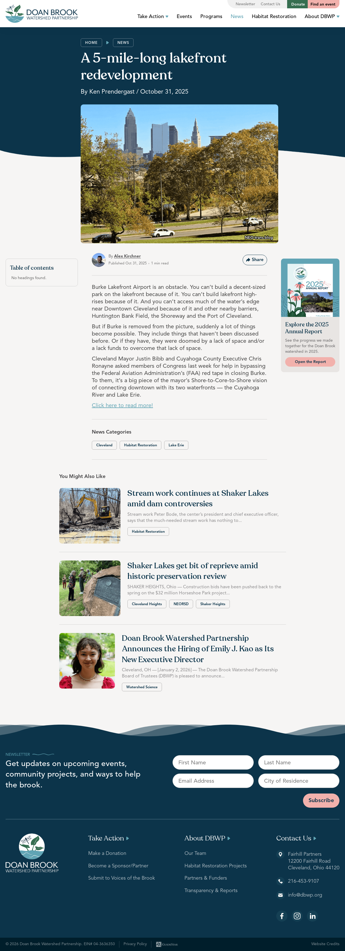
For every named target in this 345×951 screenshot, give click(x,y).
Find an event (322, 4)
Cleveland (104, 445)
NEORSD (181, 604)
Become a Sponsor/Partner (118, 866)
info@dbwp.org (305, 895)
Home (91, 43)
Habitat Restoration (274, 16)
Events (184, 16)
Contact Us (270, 4)
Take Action (152, 16)
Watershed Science (141, 687)
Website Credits (325, 944)
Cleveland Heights (147, 604)
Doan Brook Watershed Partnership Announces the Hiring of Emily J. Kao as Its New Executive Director (198, 649)
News (237, 16)
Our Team (195, 853)
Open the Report (310, 362)
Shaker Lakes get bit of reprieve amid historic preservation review (192, 571)
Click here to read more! (122, 406)
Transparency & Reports (211, 890)
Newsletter (245, 4)
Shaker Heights (212, 604)
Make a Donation (107, 853)
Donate (298, 4)
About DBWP (322, 16)
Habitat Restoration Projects (215, 866)
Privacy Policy (135, 944)
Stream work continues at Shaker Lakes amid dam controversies (197, 498)
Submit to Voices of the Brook (121, 878)
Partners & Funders (205, 878)
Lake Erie (176, 445)
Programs (211, 16)
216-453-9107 (303, 881)
